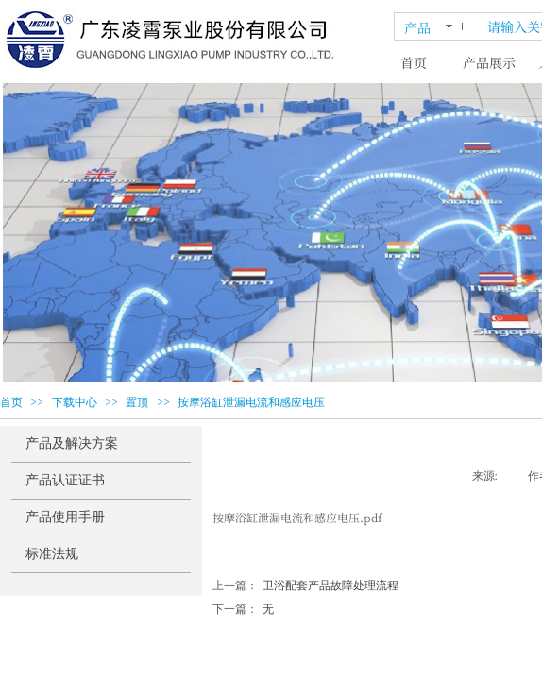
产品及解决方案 (71, 443)
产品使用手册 (65, 517)
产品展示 (489, 62)
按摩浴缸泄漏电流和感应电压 (251, 402)
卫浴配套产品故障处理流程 (305, 586)
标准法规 (51, 554)
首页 (413, 62)
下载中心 (74, 402)
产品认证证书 (65, 480)
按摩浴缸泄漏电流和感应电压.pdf (297, 517)
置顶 (137, 402)
